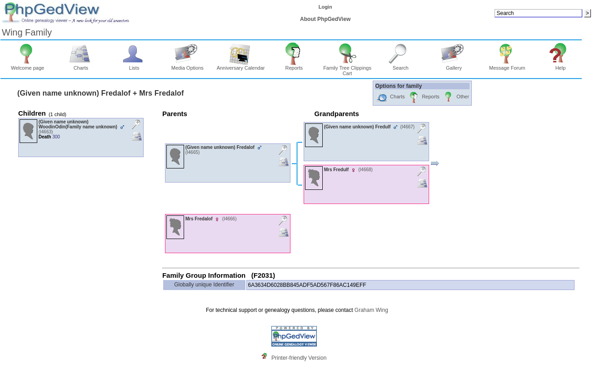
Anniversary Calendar (241, 66)
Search (401, 66)
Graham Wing (371, 310)
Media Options (187, 66)
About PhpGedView (325, 19)
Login (325, 7)
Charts (81, 66)
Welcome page (27, 66)
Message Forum (507, 66)
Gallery (454, 66)
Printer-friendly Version (298, 358)
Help (561, 66)
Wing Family (27, 32)
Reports (294, 66)
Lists (134, 66)
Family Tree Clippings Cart (347, 68)
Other (455, 97)
